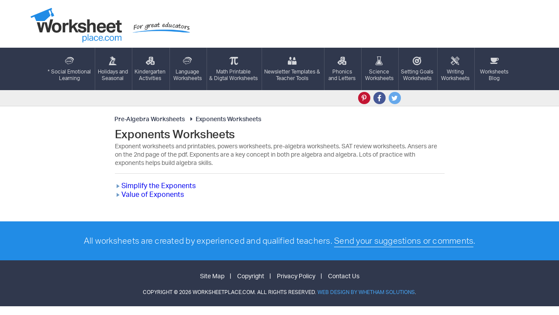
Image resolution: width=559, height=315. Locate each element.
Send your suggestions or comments (403, 240)
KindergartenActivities (150, 68)
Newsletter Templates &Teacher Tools (292, 68)
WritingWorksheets (455, 68)
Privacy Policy (296, 276)
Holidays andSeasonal (113, 68)
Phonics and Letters (341, 68)
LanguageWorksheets (187, 68)
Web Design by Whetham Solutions (366, 292)
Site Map (212, 276)
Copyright (250, 276)
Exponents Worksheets (224, 118)
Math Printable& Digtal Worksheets (233, 68)
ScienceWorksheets (379, 68)
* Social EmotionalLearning (69, 68)
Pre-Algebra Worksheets (149, 118)
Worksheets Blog (494, 68)
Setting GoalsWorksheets (417, 68)
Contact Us (343, 276)
